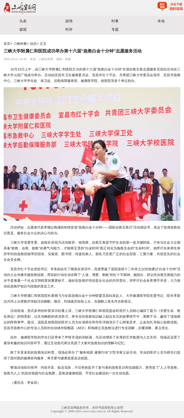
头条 (23, 21)
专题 (115, 29)
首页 (7, 44)
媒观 (23, 29)
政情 (69, 21)
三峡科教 (20, 44)
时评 (69, 29)
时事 (115, 21)
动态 (33, 44)
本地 (161, 21)
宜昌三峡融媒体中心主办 (46, 8)
